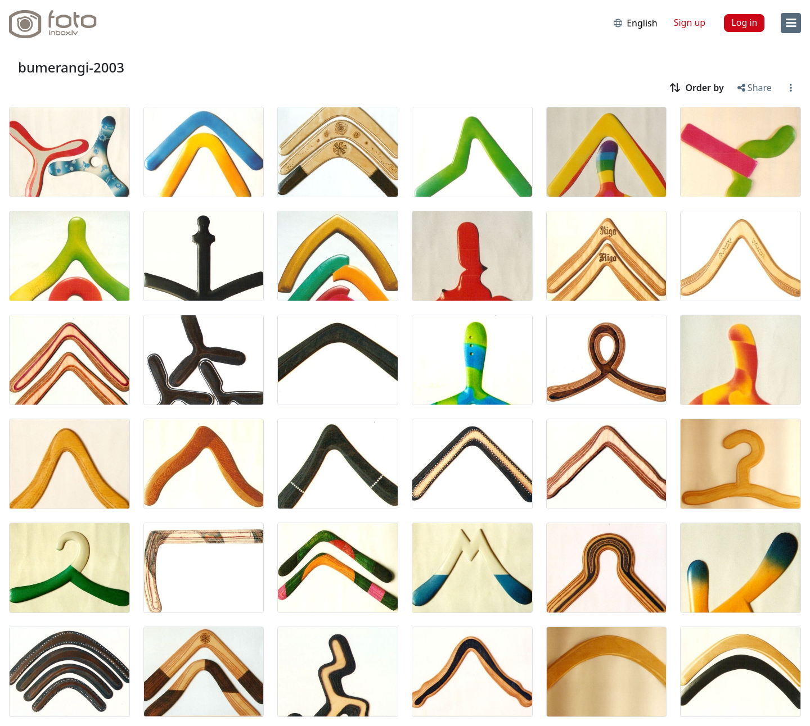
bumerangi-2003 (71, 67)
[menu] (791, 23)
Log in (744, 22)
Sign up (690, 22)
